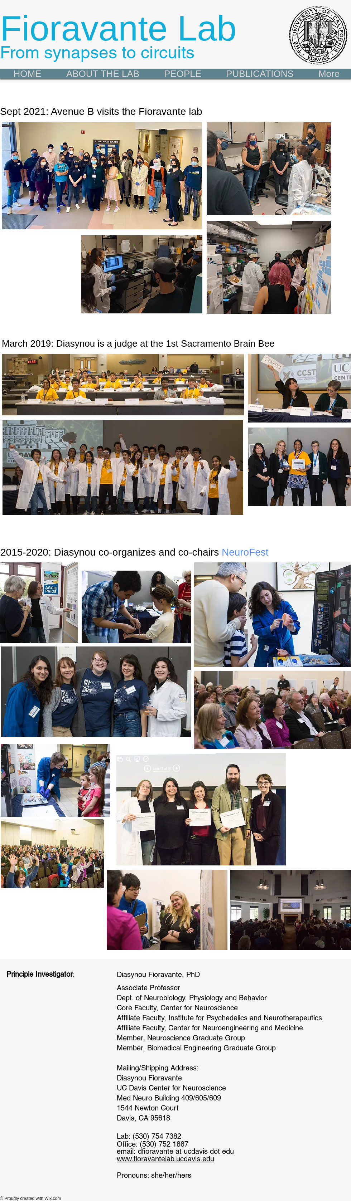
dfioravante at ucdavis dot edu (186, 1151)
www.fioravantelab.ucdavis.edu (165, 1158)
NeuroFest (245, 552)
